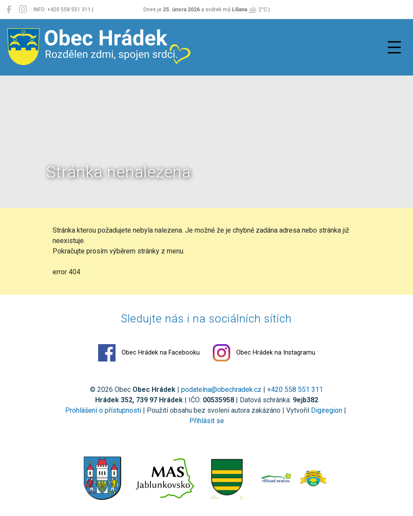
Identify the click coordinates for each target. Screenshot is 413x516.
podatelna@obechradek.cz (221, 389)
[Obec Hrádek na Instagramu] (23, 9)
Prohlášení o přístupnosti (103, 410)
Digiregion (326, 410)
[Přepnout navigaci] (394, 47)
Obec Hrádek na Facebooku (149, 353)
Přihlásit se (206, 421)
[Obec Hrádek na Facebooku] (9, 9)
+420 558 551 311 (295, 389)
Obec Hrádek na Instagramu (264, 353)
